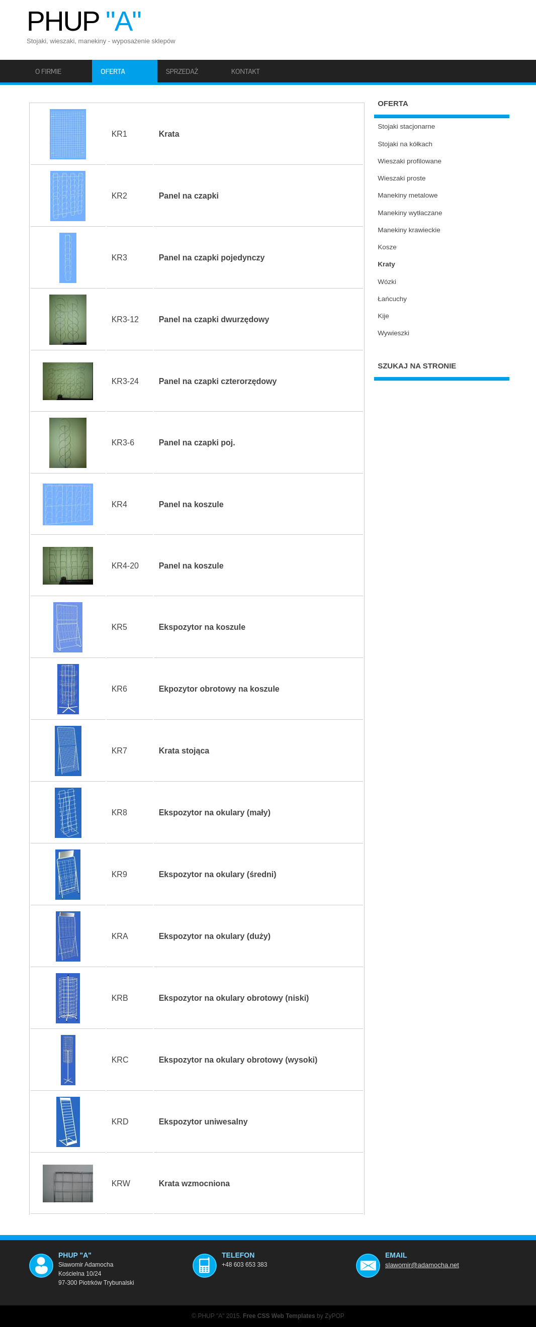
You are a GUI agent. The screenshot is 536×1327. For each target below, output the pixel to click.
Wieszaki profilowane (409, 161)
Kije (383, 316)
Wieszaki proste (401, 178)
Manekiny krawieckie (409, 230)
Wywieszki (393, 333)
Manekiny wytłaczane (410, 213)
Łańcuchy (392, 299)
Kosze (387, 247)
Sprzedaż (182, 71)
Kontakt (245, 71)
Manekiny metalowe (407, 195)
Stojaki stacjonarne (406, 126)
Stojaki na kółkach (405, 144)
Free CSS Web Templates (279, 1315)
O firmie (48, 71)
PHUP (84, 21)
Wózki (387, 282)
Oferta (113, 71)
